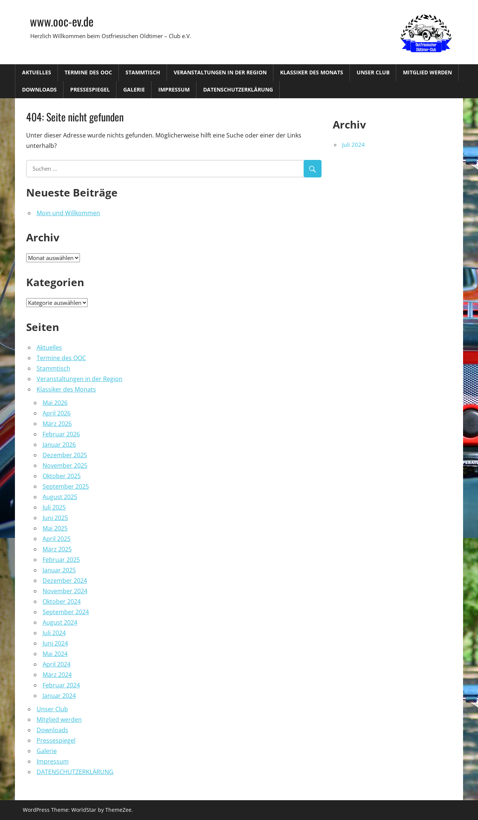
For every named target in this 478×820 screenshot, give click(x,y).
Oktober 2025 (62, 476)
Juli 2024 (54, 633)
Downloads (39, 89)
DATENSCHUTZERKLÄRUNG (238, 89)
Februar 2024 (61, 685)
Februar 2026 (61, 434)
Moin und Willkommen (68, 213)
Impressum (174, 89)
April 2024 (57, 664)
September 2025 (66, 486)
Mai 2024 (55, 654)
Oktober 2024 (62, 601)
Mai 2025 (55, 528)
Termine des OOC (88, 72)
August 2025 (60, 497)
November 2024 (65, 591)
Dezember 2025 (65, 455)
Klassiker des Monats (311, 72)
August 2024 (60, 622)
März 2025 (57, 549)
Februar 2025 (61, 560)
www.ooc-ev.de (61, 21)
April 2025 (57, 539)
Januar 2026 (59, 444)
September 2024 (66, 612)
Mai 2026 (55, 403)
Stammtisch (142, 72)
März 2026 (57, 424)
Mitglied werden (427, 72)
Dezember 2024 (65, 580)
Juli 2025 (54, 507)
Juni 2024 (55, 643)
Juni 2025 (55, 518)
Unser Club (373, 72)
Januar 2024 (59, 695)
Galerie (134, 89)
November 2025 (65, 465)
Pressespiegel (90, 89)
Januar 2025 (59, 570)
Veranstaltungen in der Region (220, 72)
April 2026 (57, 413)
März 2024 (57, 675)
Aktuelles (36, 72)
